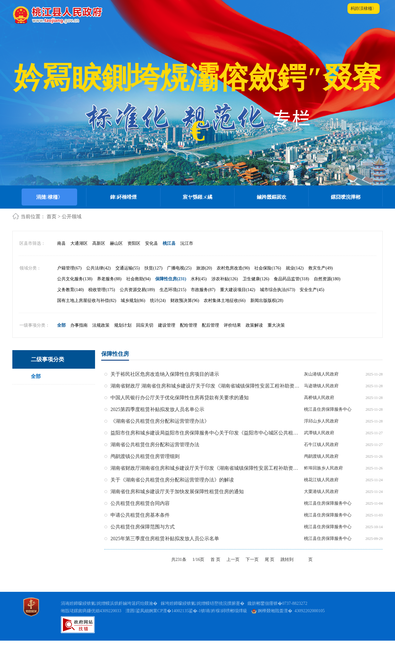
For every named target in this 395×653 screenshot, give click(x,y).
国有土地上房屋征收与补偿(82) (86, 313)
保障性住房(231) (170, 291)
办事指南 (79, 337)
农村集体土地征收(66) (224, 313)
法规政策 (101, 337)
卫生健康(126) (256, 291)
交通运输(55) (127, 280)
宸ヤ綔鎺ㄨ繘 (197, 197)
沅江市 (186, 255)
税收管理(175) (101, 302)
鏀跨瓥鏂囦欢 (271, 197)
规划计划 (122, 337)
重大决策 (276, 337)
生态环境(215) (173, 302)
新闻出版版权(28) (266, 313)
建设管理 (166, 337)
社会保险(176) (267, 280)
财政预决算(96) (184, 313)
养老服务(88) (109, 291)
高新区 (98, 255)
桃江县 (169, 255)
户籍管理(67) (69, 280)
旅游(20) (204, 280)
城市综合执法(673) (277, 302)
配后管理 (210, 337)
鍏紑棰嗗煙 (123, 197)
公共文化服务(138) (74, 291)
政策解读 (254, 337)
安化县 (151, 255)
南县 (61, 255)
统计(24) (158, 313)
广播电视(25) (179, 280)
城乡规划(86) (133, 313)
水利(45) (198, 291)
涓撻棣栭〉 (49, 197)
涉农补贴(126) (224, 291)
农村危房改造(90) (233, 280)
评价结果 (232, 337)
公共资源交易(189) (137, 302)
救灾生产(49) (320, 280)
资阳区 (133, 255)
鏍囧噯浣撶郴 (345, 197)
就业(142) (295, 280)
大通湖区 (79, 255)
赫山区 (116, 255)
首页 (51, 216)
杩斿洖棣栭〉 (363, 8)
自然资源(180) (327, 291)
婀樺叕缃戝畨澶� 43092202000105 (288, 623)
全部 (61, 337)
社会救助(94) (138, 291)
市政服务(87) (203, 302)
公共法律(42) (98, 280)
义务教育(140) (70, 302)
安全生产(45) (312, 302)
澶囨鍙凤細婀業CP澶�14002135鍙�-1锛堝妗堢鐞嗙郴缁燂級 (186, 623)
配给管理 (188, 337)
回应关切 (144, 337)
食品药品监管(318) (291, 291)
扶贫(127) (153, 280)
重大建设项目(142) (237, 302)
